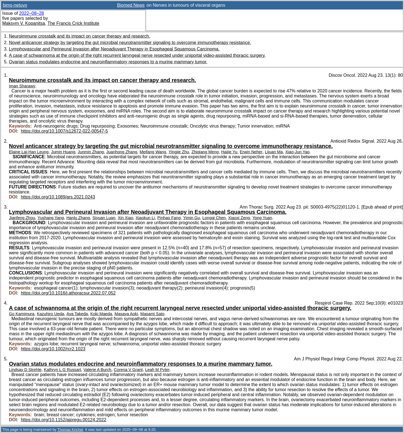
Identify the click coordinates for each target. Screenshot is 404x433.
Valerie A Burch (97, 369)
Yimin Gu (191, 218)
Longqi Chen (214, 218)
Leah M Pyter (157, 369)
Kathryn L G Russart (62, 369)
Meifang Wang (153, 152)
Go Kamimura (21, 314)
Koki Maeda (101, 314)
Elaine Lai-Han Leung (29, 152)
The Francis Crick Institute (73, 23)
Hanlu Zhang (78, 218)
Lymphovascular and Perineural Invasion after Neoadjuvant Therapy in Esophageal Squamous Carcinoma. (114, 49)
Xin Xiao (125, 218)
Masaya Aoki (126, 314)
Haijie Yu (229, 152)
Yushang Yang (50, 218)
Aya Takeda (77, 314)
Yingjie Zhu (179, 152)
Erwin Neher (251, 152)
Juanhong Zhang (121, 152)
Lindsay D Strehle (25, 369)
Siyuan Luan (103, 218)
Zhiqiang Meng (205, 152)
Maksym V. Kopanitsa (23, 23)
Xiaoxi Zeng (239, 218)
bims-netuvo (15, 5)
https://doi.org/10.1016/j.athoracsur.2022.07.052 (68, 293)
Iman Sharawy (22, 86)
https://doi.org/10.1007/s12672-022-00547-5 (64, 131)
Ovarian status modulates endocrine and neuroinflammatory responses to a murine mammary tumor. (108, 61)
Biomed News (131, 5)
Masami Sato (152, 314)
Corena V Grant (128, 369)
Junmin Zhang (91, 152)
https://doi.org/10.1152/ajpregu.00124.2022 (63, 419)
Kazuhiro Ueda (50, 314)
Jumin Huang (63, 152)
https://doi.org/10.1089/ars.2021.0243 (58, 197)
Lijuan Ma (274, 152)
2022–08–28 (31, 13)
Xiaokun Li (145, 218)
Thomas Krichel (70, 429)
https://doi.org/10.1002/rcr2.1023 (53, 348)
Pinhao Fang (169, 218)
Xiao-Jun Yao (297, 152)
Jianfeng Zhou (22, 218)
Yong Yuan (262, 218)
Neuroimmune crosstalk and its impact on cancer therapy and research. (79, 36)
